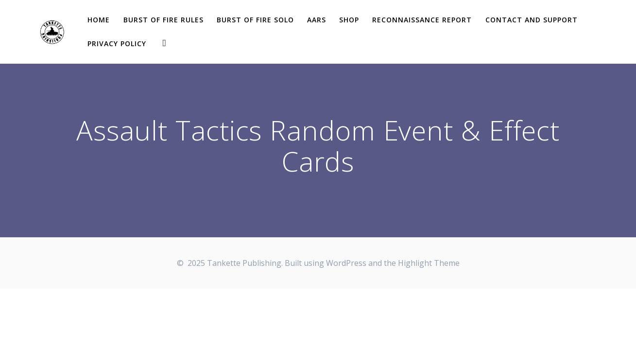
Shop (349, 19)
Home (98, 19)
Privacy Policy (116, 43)
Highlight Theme (429, 263)
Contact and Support (531, 19)
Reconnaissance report (422, 19)
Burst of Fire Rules (163, 19)
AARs (316, 19)
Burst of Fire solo (255, 19)
